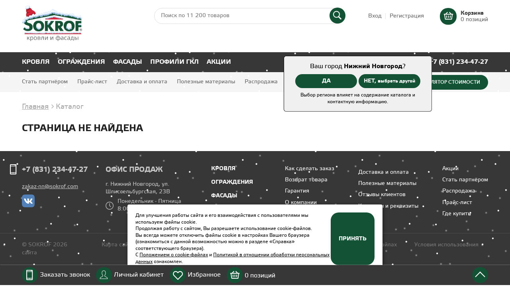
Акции (219, 62)
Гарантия (297, 191)
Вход (375, 16)
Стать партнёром (45, 82)
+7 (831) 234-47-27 (459, 62)
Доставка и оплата (142, 82)
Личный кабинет (139, 275)
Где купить (456, 213)
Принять (353, 238)
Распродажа (261, 82)
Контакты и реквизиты (388, 206)
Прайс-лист (92, 82)
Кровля (36, 62)
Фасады (127, 62)
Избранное (204, 275)
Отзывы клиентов (382, 194)
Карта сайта (118, 245)
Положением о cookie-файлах (173, 255)
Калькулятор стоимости (446, 82)
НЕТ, (389, 81)
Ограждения (81, 62)
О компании (301, 202)
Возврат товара (306, 180)
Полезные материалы (206, 82)
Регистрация (407, 16)
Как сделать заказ (309, 168)
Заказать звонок (65, 275)
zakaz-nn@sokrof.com (50, 186)
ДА (326, 81)
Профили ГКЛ (174, 62)
